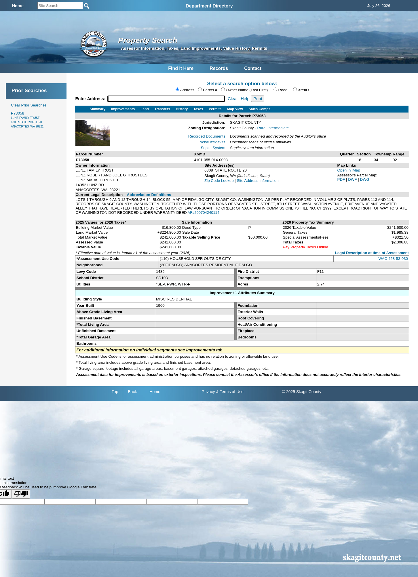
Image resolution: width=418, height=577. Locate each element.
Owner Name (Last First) (247, 90)
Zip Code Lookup (219, 180)
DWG (364, 179)
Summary (97, 109)
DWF (353, 179)
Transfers (162, 109)
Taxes (198, 109)
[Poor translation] (21, 494)
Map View (235, 109)
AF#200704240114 (203, 212)
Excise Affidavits (211, 142)
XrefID (303, 90)
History (182, 109)
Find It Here (180, 68)
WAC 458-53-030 (393, 258)
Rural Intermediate (273, 128)
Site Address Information (257, 180)
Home (154, 391)
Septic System (213, 148)
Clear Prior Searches (29, 105)
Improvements (123, 109)
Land (144, 109)
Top (115, 391)
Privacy (208, 391)
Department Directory (209, 5)
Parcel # (210, 90)
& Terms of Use (229, 391)
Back (132, 391)
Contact (252, 68)
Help (245, 98)
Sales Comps (259, 109)
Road (283, 90)
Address (187, 90)
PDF (341, 179)
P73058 (27, 119)
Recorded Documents (206, 136)
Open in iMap (348, 170)
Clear (233, 98)
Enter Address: (91, 98)
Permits (215, 109)
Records (219, 68)
